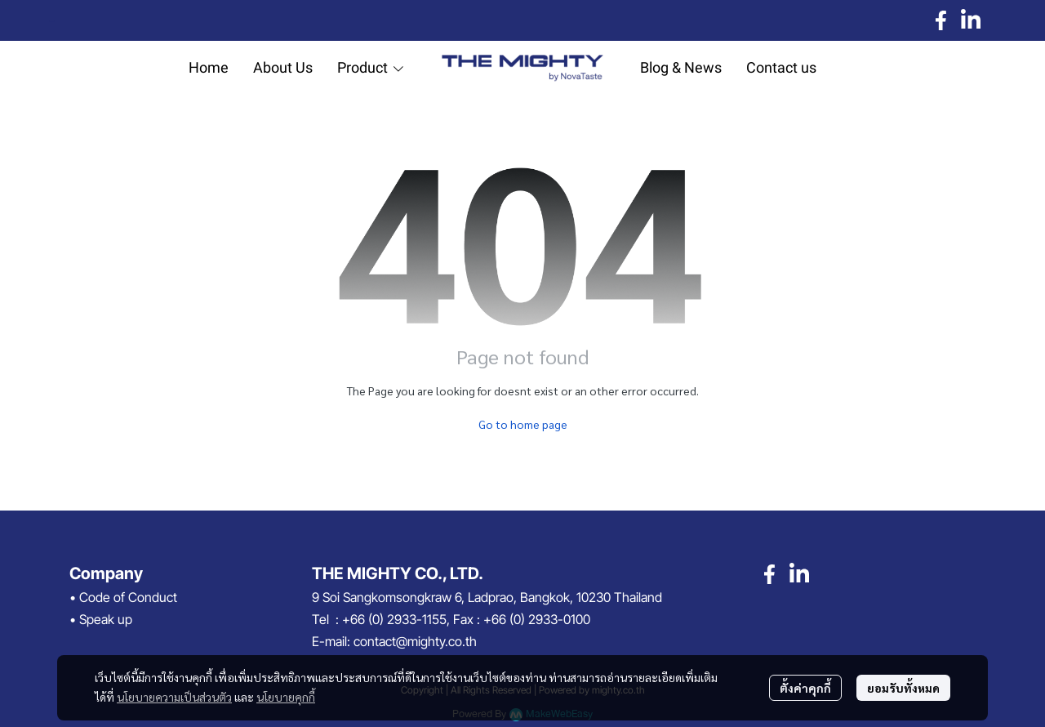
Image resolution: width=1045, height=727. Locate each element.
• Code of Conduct (123, 597)
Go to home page (522, 424)
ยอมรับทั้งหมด (903, 687)
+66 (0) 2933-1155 (394, 619)
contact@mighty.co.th (415, 641)
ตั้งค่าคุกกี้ (805, 687)
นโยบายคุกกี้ (285, 696)
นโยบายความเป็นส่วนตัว (174, 696)
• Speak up (100, 619)
